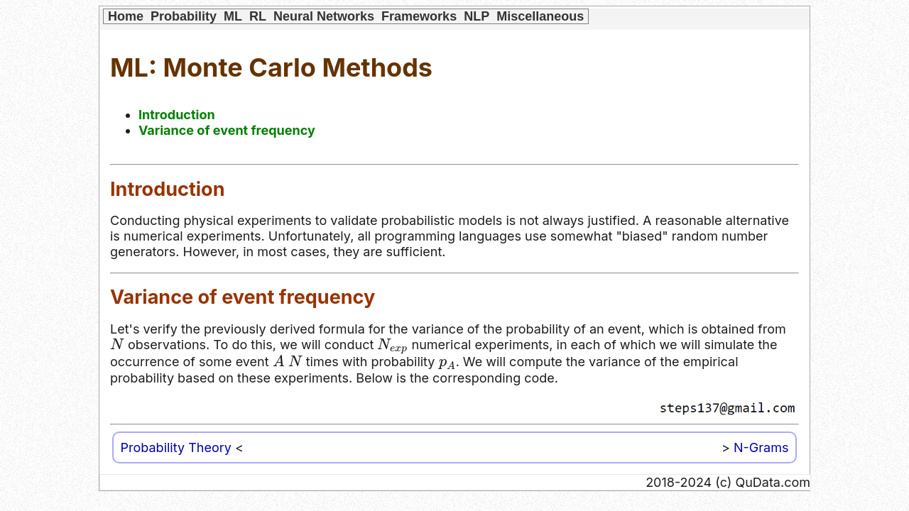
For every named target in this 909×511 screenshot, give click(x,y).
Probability (184, 16)
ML (233, 16)
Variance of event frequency (226, 130)
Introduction (176, 114)
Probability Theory (176, 447)
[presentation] (117, 344)
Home (125, 16)
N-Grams (761, 447)
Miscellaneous (540, 16)
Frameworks (419, 16)
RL (257, 16)
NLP (476, 16)
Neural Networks (323, 16)
